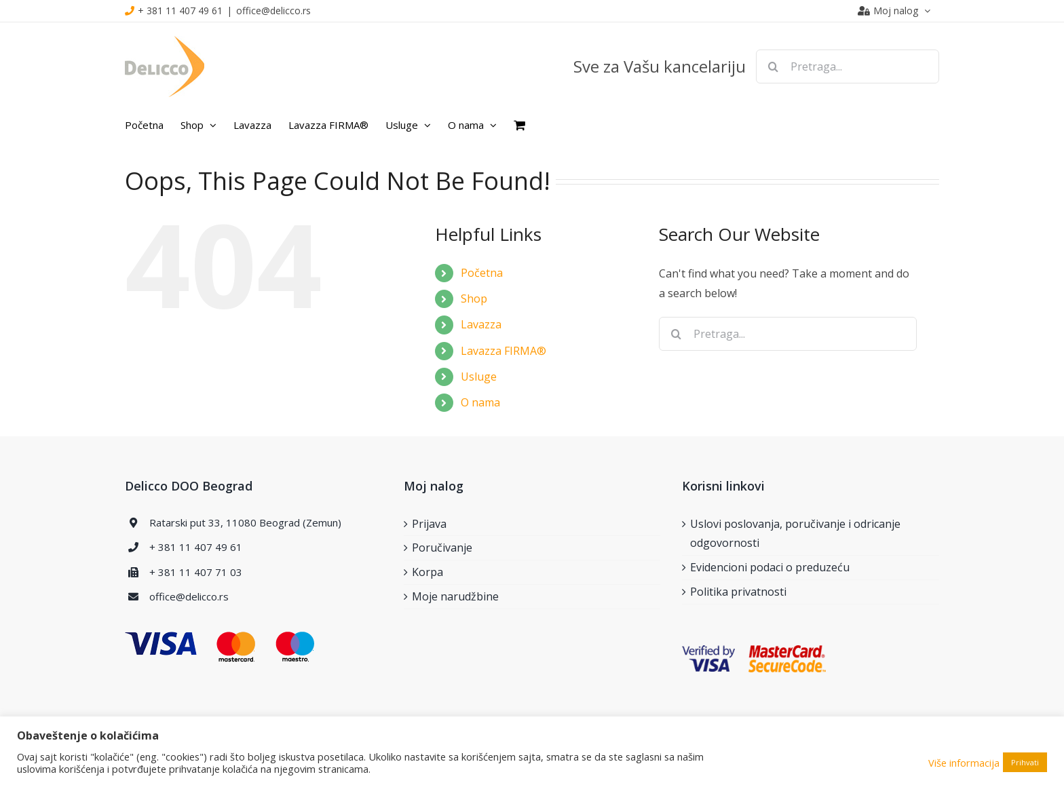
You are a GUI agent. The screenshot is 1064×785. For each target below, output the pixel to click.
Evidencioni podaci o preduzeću (770, 567)
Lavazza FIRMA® (503, 350)
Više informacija (964, 763)
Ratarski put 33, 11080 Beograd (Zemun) (245, 522)
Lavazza (481, 324)
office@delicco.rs (273, 10)
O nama (480, 402)
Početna (482, 272)
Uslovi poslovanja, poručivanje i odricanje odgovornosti (795, 533)
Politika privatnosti (738, 591)
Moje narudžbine (455, 596)
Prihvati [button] (1025, 762)
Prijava (429, 523)
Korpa (427, 571)
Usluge (479, 376)
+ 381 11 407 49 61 (180, 10)
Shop (474, 298)
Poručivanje (442, 547)
